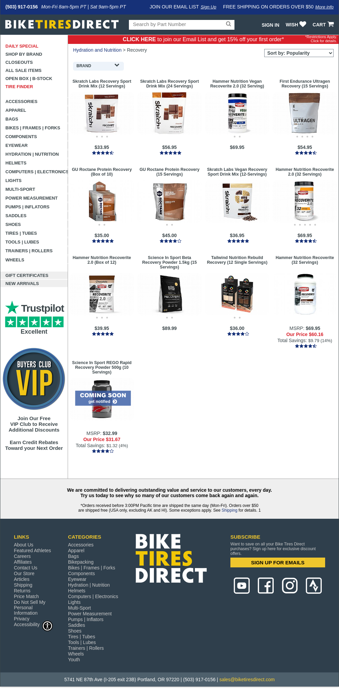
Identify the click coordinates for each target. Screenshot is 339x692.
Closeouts (19, 62)
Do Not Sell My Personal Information (29, 607)
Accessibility (33, 624)
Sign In (270, 25)
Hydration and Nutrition (97, 50)
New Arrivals (22, 283)
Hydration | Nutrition (32, 154)
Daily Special (22, 46)
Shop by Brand (23, 54)
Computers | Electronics (36, 171)
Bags (11, 119)
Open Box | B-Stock (28, 78)
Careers (22, 556)
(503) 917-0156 (21, 6)
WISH (297, 24)
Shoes (13, 224)
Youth (74, 659)
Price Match (26, 596)
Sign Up (208, 6)
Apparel (15, 110)
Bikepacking (81, 562)
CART (324, 24)
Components (21, 136)
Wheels (14, 259)
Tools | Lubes (22, 242)
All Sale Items (23, 70)
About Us (23, 544)
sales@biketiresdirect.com (247, 679)
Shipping (230, 510)
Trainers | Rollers (28, 250)
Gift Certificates (26, 275)
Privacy (21, 618)
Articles (21, 579)
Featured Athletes (32, 550)
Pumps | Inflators (27, 206)
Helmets (15, 162)
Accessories (21, 101)
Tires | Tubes (21, 233)
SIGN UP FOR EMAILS (277, 562)
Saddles (15, 215)
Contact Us (25, 567)
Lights (13, 180)
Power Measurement (31, 198)
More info (324, 6)
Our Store (24, 573)
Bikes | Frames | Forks (32, 127)
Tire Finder (19, 86)
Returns (22, 590)
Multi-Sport (20, 189)
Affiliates (23, 562)
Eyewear (16, 145)
